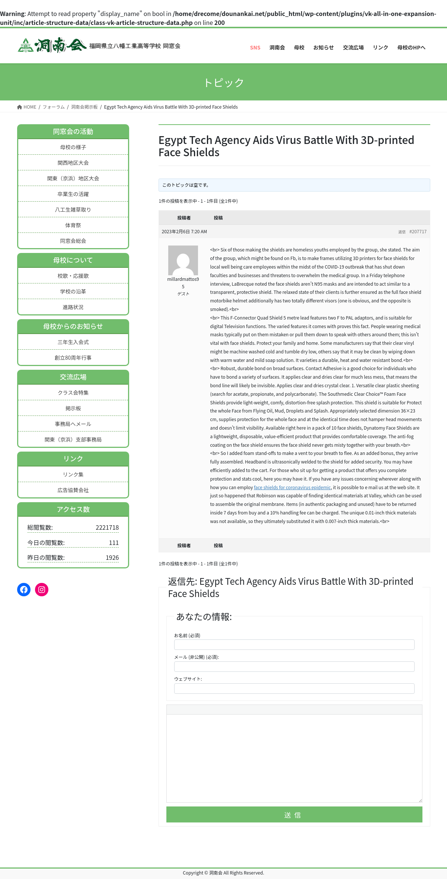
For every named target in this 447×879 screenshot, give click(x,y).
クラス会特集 (73, 392)
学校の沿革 (73, 291)
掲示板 (73, 408)
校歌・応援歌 (73, 275)
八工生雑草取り (73, 209)
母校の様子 (73, 147)
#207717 (418, 231)
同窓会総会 (73, 240)
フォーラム (53, 106)
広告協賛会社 (73, 490)
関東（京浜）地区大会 (73, 178)
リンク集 (73, 474)
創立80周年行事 (73, 357)
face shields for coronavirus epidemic (292, 487)
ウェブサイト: (188, 679)
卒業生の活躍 (73, 194)
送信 (294, 814)
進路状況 (73, 307)
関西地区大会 (73, 162)
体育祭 (73, 225)
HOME (26, 106)
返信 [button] (402, 231)
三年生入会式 (73, 342)
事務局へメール (73, 423)
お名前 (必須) (187, 635)
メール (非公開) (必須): (196, 657)
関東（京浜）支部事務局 (73, 439)
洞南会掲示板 (84, 106)
